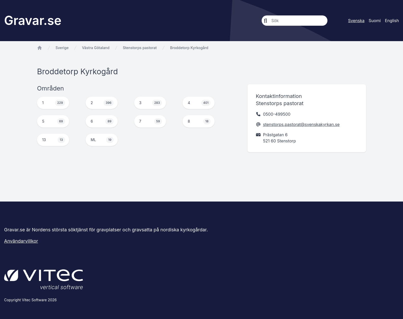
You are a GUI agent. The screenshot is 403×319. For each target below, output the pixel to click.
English (392, 20)
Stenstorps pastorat (140, 47)
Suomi (375, 20)
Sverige (62, 47)
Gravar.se (32, 20)
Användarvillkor (21, 241)
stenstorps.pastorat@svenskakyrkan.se (301, 124)
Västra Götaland (95, 47)
